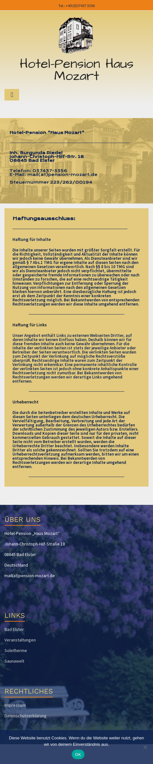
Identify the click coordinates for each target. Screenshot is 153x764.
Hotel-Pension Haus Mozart (77, 70)
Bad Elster (14, 629)
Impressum (15, 705)
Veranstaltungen (20, 640)
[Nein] (145, 747)
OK (78, 754)
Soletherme (15, 650)
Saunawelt (14, 661)
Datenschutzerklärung (25, 716)
